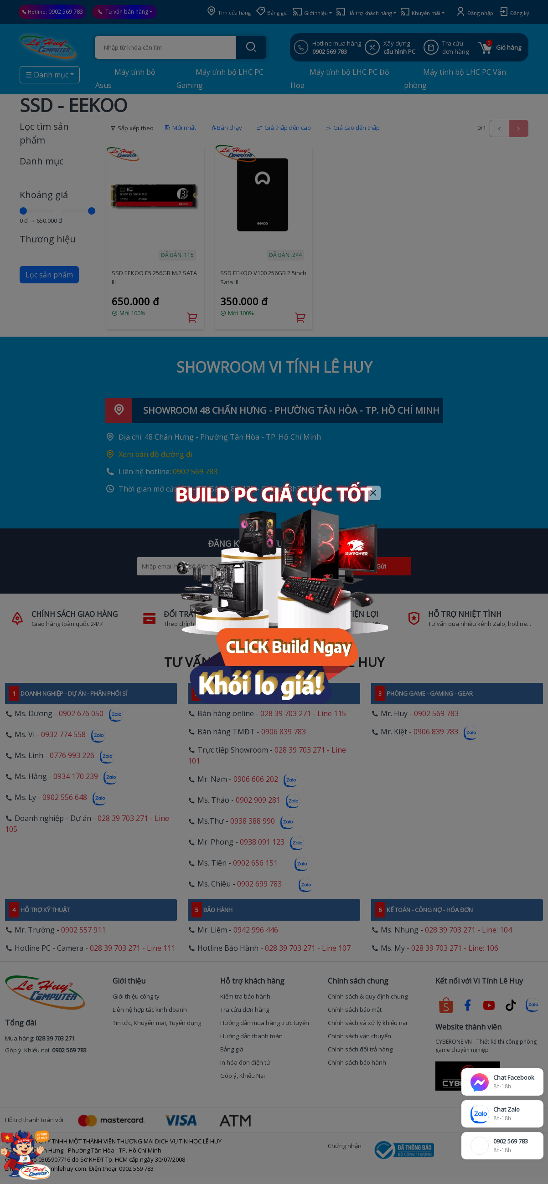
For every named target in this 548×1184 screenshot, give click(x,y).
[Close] (373, 493)
